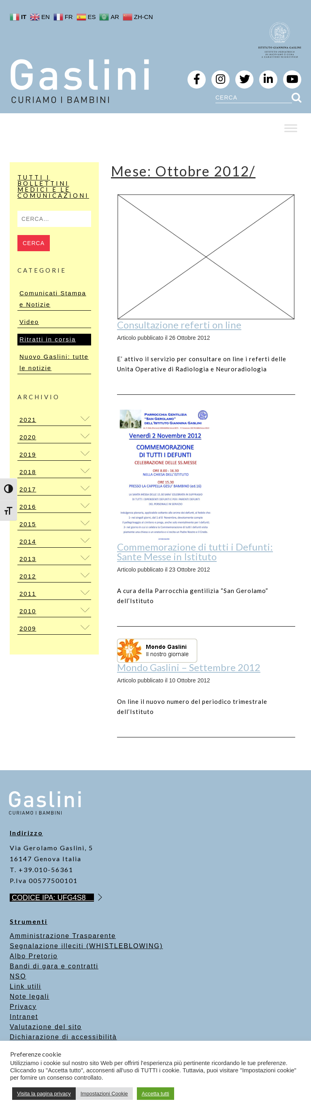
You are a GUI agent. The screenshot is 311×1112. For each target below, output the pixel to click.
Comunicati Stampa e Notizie (52, 299)
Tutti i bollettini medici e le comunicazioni (53, 186)
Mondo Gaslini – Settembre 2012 (188, 667)
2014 (27, 541)
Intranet (24, 1016)
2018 (27, 471)
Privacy (23, 1006)
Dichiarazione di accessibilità (63, 1037)
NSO (18, 976)
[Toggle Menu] (290, 128)
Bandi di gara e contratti (54, 966)
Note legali (29, 996)
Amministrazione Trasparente (63, 935)
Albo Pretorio (34, 956)
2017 (27, 489)
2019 (27, 454)
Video (29, 321)
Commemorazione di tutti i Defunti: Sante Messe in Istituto (195, 551)
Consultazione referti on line (179, 324)
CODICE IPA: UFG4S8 (53, 898)
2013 (27, 558)
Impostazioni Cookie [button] (104, 1094)
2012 (27, 576)
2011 (27, 593)
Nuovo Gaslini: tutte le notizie (54, 362)
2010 (27, 611)
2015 (27, 524)
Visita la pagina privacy (44, 1094)
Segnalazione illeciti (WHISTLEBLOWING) (86, 946)
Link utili (25, 986)
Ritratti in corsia (47, 339)
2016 (27, 506)
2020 (27, 437)
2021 (27, 419)
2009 (27, 628)
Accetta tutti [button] (155, 1094)
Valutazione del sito (46, 1026)
